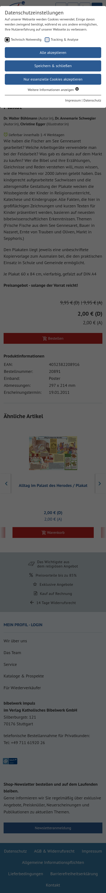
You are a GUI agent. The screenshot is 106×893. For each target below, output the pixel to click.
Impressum (73, 100)
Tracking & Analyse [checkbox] (64, 39)
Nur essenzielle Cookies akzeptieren (53, 79)
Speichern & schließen (53, 65)
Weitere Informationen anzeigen (53, 90)
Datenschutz (92, 100)
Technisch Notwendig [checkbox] (26, 39)
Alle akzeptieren (53, 52)
